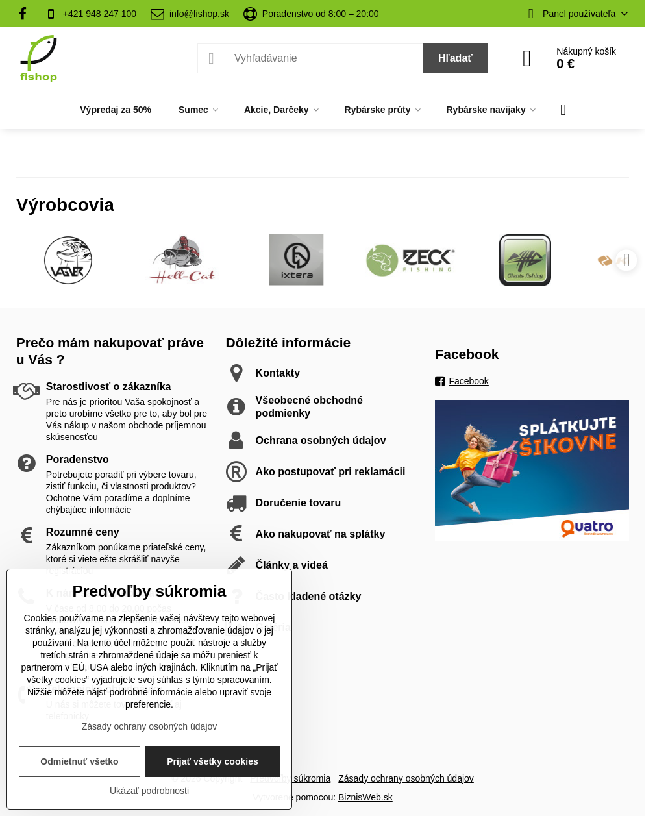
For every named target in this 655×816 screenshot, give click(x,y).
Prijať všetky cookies (212, 761)
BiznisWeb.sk (365, 797)
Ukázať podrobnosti (149, 790)
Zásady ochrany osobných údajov (406, 778)
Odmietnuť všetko (79, 761)
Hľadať (455, 58)
